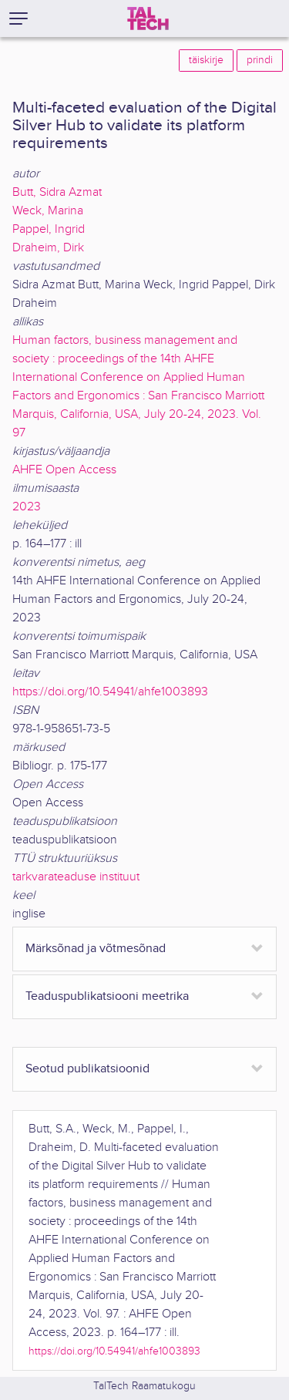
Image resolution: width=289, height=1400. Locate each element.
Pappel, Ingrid (48, 229)
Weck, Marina (47, 211)
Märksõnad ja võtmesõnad (95, 948)
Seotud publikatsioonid (87, 1069)
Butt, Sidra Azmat (57, 192)
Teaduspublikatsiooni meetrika (107, 996)
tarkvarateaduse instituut (75, 877)
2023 (26, 507)
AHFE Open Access (64, 470)
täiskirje (206, 60)
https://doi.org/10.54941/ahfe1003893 (110, 692)
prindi (260, 60)
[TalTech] (148, 18)
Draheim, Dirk (48, 248)
